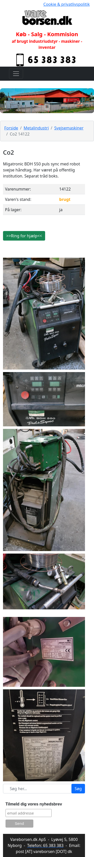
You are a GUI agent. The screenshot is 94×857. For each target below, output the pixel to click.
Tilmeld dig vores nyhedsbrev (34, 804)
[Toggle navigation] (16, 74)
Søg (78, 788)
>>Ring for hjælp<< (24, 236)
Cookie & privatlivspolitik (66, 4)
